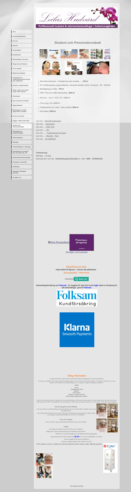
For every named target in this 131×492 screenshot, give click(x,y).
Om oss (15, 41)
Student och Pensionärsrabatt (18, 126)
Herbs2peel (16, 96)
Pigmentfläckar (17, 105)
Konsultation (17, 50)
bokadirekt (69, 279)
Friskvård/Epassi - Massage (22, 147)
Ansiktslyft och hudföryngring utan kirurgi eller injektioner (21, 79)
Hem (14, 32)
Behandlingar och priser (20, 59)
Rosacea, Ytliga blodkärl (20, 85)
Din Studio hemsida (76, 486)
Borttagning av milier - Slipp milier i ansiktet (20, 110)
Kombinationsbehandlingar (21, 157)
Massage (15, 142)
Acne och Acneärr (18, 116)
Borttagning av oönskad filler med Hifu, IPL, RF (20, 152)
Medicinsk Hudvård (19, 73)
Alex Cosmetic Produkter (21, 101)
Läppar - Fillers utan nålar (21, 120)
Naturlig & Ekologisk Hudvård (19, 172)
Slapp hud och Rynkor (20, 64)
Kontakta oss (17, 177)
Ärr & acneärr (17, 68)
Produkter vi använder (20, 162)
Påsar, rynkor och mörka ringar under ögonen (21, 90)
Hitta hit (15, 45)
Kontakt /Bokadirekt (19, 36)
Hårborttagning (17, 137)
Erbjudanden (17, 55)
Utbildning (16, 166)
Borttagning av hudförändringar (18, 132)
